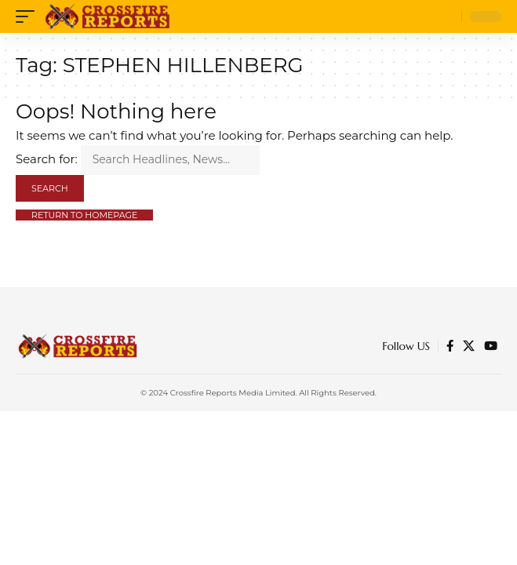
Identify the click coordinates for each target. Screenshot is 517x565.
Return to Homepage (84, 215)
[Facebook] (449, 346)
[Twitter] (469, 346)
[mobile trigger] (29, 16)
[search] (446, 16)
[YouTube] (490, 346)
